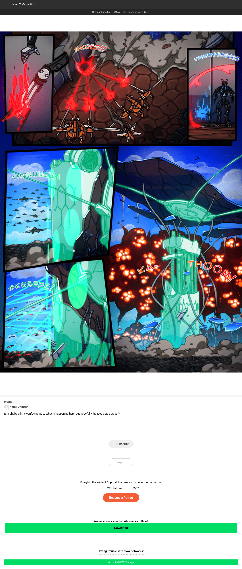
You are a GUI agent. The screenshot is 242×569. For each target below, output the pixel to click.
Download (121, 528)
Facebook (107, 431)
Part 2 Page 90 (23, 4)
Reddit (148, 431)
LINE (93, 431)
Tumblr (134, 431)
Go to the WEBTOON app (121, 562)
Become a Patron (121, 497)
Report (120, 462)
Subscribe (122, 444)
